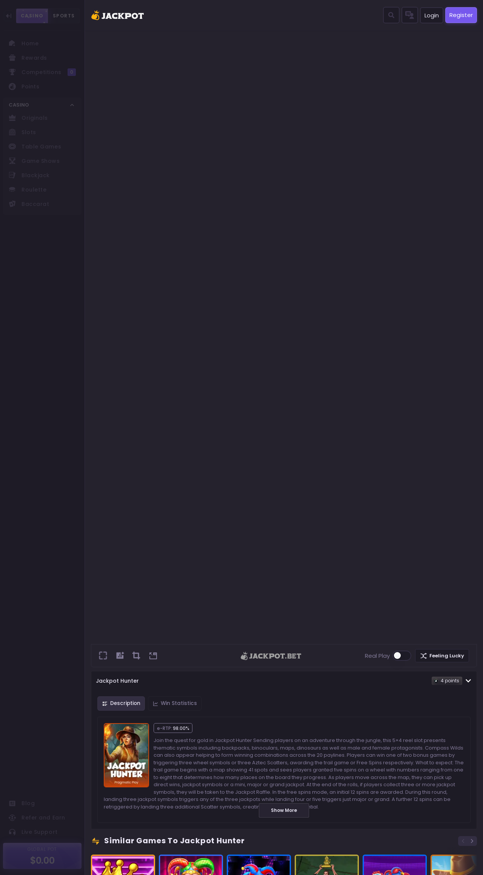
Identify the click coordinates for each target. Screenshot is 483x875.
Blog (22, 803)
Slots (22, 132)
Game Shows (34, 161)
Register (461, 15)
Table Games (35, 146)
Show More (284, 810)
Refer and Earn (37, 817)
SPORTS (64, 15)
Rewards (28, 58)
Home (23, 43)
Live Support (33, 832)
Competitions (42, 72)
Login (432, 15)
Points (24, 86)
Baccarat (29, 204)
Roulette (27, 189)
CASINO (32, 16)
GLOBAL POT (42, 849)
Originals (28, 118)
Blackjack (29, 175)
